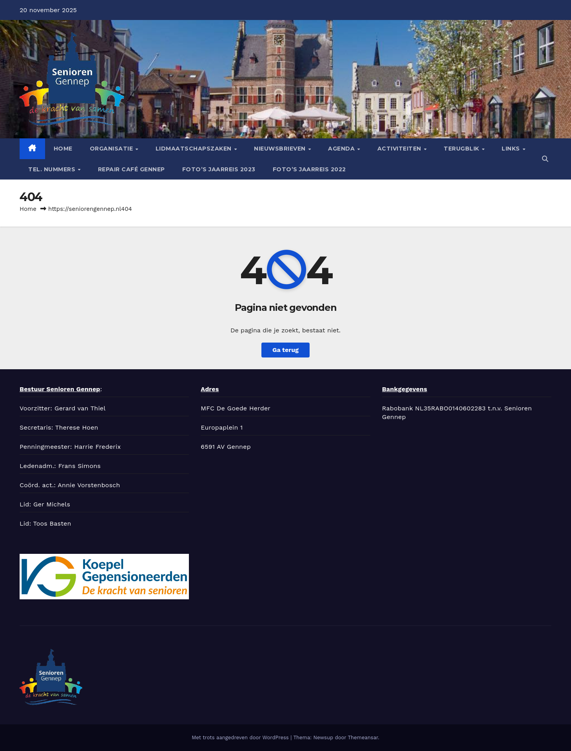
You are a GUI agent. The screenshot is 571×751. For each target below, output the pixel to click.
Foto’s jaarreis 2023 (219, 169)
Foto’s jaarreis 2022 (309, 169)
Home (63, 148)
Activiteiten (400, 148)
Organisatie (112, 148)
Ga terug (285, 350)
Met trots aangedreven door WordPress (241, 737)
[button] (545, 159)
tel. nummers (52, 169)
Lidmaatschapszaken (195, 148)
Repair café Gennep (131, 169)
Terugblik (462, 148)
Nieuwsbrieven (280, 148)
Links (512, 148)
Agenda (342, 148)
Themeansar (363, 737)
